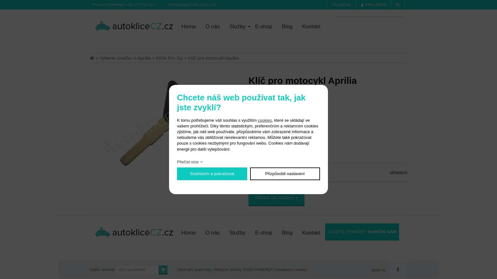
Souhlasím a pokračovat (212, 173)
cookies (265, 120)
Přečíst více (188, 162)
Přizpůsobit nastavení (285, 173)
